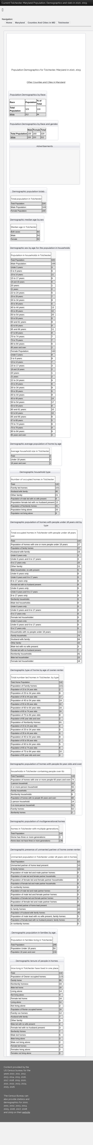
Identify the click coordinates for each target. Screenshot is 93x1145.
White (12, 114)
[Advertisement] (46, 50)
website (26, 1112)
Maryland (20, 22)
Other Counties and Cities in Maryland (46, 82)
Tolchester (63, 22)
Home (9, 22)
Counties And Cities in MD (41, 22)
